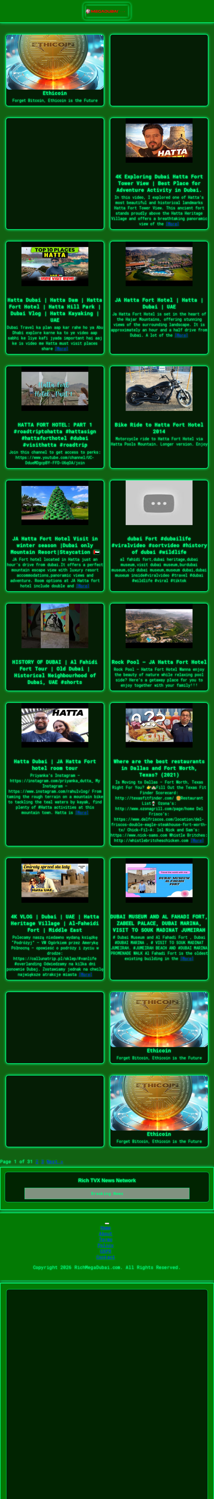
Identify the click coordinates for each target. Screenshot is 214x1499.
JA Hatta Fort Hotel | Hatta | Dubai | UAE (159, 303)
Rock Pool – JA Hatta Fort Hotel (159, 661)
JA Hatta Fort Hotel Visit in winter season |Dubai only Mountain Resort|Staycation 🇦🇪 (55, 545)
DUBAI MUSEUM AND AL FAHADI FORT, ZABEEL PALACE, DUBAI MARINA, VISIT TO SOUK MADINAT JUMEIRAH (159, 923)
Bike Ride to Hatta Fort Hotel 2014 (159, 428)
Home (106, 1227)
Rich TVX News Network (107, 1180)
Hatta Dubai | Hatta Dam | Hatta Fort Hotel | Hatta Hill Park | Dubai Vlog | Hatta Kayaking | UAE (55, 309)
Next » (55, 1161)
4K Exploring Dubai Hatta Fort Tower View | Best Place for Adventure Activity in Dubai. (159, 183)
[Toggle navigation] (107, 1223)
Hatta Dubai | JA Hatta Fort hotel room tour (55, 764)
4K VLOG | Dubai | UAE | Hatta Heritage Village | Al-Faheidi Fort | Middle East (55, 923)
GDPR (105, 1251)
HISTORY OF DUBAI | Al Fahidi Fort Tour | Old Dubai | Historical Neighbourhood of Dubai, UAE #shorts (55, 671)
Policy (106, 1245)
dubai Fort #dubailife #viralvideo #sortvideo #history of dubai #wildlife (159, 545)
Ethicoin (55, 93)
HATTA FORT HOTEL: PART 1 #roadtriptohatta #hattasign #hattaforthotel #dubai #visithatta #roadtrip (55, 434)
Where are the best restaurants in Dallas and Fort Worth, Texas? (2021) (159, 768)
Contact (105, 1257)
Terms (105, 1239)
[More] (172, 223)
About (105, 1233)
